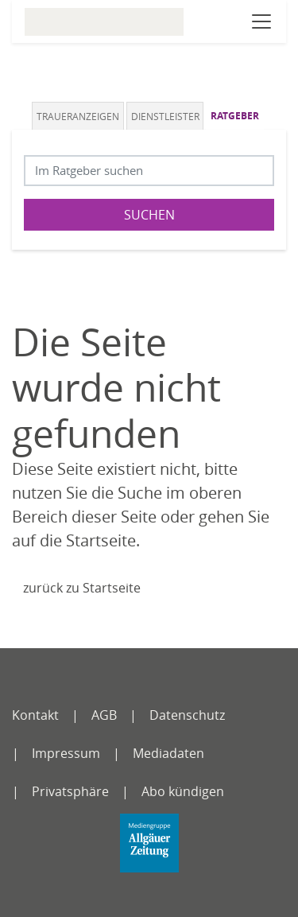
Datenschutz (187, 715)
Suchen (149, 214)
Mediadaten (168, 753)
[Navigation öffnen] (261, 21)
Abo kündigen (182, 791)
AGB (104, 715)
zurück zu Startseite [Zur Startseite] (82, 587)
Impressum (66, 753)
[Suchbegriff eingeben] (149, 170)
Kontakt (35, 715)
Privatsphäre (70, 791)
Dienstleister (165, 116)
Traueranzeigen (78, 116)
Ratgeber (235, 115)
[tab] (79, 116)
